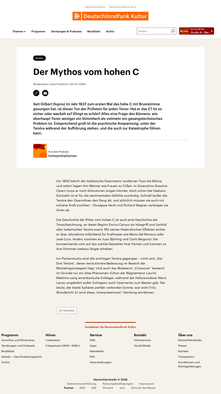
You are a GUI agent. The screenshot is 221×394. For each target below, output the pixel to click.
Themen (17, 31)
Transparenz (186, 356)
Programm (38, 31)
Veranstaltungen (101, 362)
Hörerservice (142, 340)
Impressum (146, 383)
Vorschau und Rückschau (18, 340)
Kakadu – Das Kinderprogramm (21, 356)
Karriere (183, 351)
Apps (93, 345)
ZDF (94, 387)
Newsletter (97, 351)
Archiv (110, 31)
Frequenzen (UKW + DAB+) (63, 345)
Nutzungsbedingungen (118, 383)
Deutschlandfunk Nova (122, 6)
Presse (182, 345)
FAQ (92, 340)
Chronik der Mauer (143, 387)
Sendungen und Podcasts (18, 345)
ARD (82, 387)
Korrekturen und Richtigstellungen (189, 364)
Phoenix (108, 387)
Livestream (53, 340)
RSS (92, 356)
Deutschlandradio (189, 340)
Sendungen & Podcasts (66, 31)
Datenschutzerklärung (81, 383)
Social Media (142, 345)
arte (122, 387)
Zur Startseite (66, 310)
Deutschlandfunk (95, 6)
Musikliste (93, 31)
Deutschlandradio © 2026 (110, 379)
